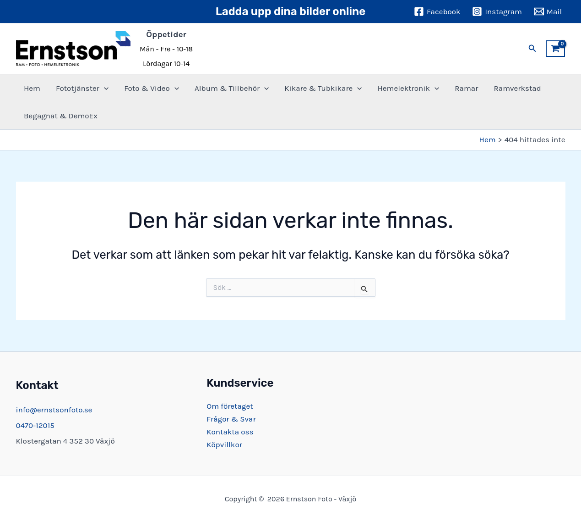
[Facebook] (437, 11)
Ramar (466, 88)
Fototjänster (82, 88)
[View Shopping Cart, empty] (555, 48)
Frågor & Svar (230, 418)
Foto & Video (151, 88)
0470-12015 (35, 425)
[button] (532, 49)
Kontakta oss (229, 431)
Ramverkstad (517, 88)
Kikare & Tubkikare (323, 88)
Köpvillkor (224, 444)
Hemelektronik (408, 88)
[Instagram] (497, 11)
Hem (32, 88)
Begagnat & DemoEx (61, 115)
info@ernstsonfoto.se (54, 409)
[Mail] (548, 11)
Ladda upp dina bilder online (291, 11)
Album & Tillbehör (232, 88)
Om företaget (229, 406)
